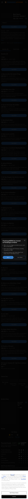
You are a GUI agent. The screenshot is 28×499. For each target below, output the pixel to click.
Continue (14, 496)
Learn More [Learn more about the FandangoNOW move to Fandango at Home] (19, 257)
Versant (12, 474)
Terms (4, 476)
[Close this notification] (24, 240)
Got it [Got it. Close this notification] (8, 257)
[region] (14, 485)
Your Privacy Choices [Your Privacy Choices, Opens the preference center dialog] (14, 492)
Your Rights (23, 479)
